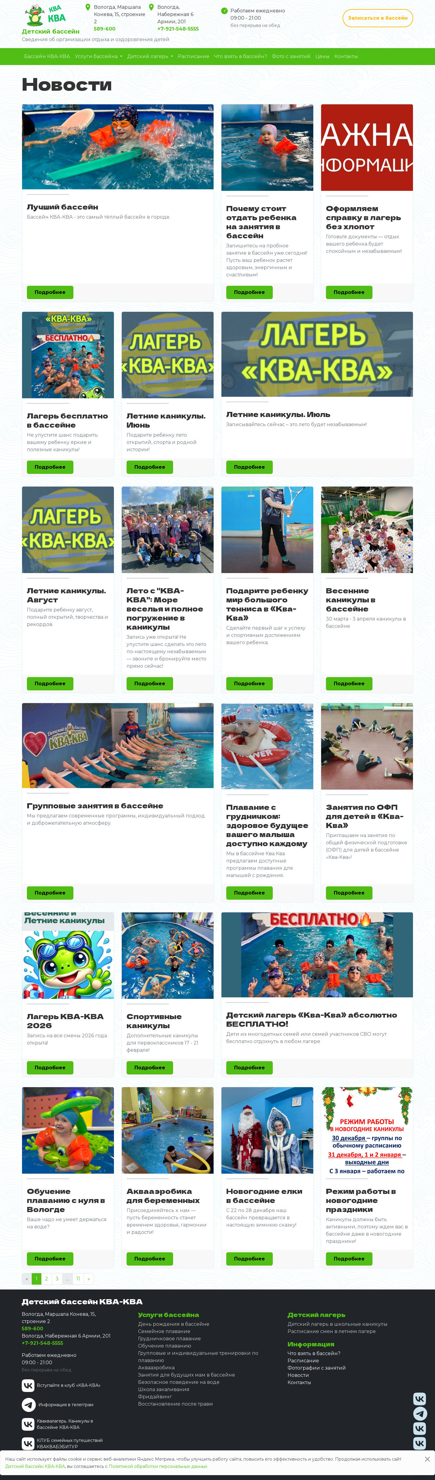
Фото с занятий (291, 56)
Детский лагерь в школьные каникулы (338, 1324)
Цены (322, 56)
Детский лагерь (148, 56)
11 (78, 1279)
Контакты (346, 56)
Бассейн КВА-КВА (47, 56)
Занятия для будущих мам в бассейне (186, 1375)
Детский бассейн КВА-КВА (35, 1466)
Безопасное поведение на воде (179, 1382)
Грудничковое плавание (169, 1338)
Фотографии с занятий (317, 1368)
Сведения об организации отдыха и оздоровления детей (95, 39)
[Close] (427, 1459)
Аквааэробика (156, 1368)
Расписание (193, 56)
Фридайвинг (155, 1397)
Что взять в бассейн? (240, 56)
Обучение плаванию (164, 1346)
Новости (298, 1375)
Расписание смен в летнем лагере (332, 1331)
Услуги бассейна (97, 56)
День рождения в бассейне (173, 1324)
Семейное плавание (164, 1331)
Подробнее (50, 292)
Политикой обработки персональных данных (158, 1466)
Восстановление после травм (175, 1404)
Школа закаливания (163, 1389)
